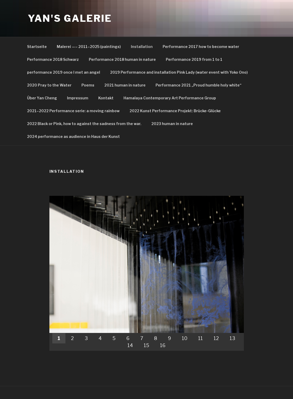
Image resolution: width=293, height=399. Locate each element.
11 (200, 338)
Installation (142, 46)
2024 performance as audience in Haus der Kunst (73, 136)
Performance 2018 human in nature (122, 59)
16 (163, 345)
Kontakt (106, 98)
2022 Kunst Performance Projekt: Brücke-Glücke (175, 111)
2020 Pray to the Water (49, 85)
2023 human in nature (172, 123)
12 (216, 338)
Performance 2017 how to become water (201, 46)
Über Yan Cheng (42, 98)
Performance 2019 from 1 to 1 (194, 59)
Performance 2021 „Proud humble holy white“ (198, 85)
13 (232, 338)
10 (184, 338)
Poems (87, 85)
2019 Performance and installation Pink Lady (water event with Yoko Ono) (179, 72)
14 (130, 345)
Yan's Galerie (70, 18)
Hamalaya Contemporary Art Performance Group (170, 98)
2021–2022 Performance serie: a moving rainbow (73, 111)
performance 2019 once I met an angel (63, 72)
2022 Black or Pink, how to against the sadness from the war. (84, 123)
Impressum (77, 98)
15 (146, 345)
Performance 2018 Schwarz (53, 59)
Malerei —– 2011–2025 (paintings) (89, 46)
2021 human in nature (125, 85)
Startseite (37, 46)
